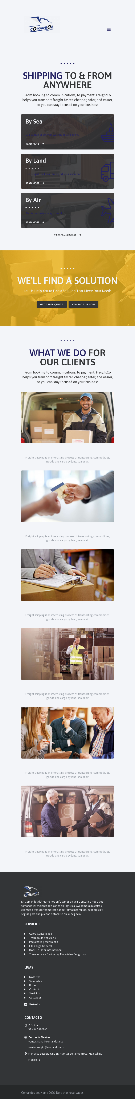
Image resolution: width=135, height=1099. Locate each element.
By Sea (33, 121)
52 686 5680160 (37, 1029)
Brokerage (67, 844)
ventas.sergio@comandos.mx (46, 1047)
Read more (32, 144)
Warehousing (67, 529)
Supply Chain (67, 450)
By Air (33, 200)
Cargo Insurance (67, 765)
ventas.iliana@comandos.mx (45, 1041)
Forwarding (67, 686)
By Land (35, 161)
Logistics (67, 607)
